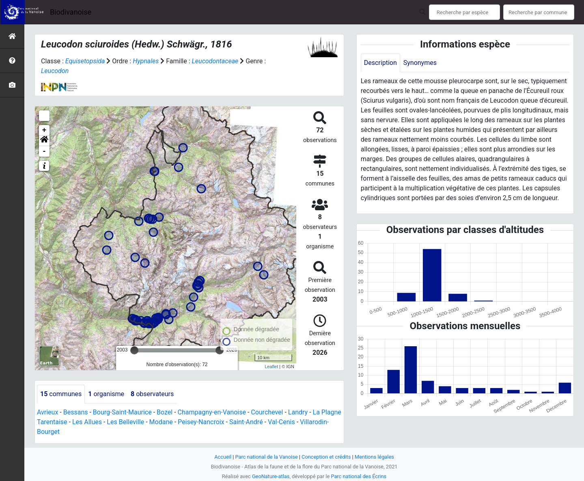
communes (61, 394)
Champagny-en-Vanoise (212, 412)
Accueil (222, 457)
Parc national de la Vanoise (266, 457)
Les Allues (87, 422)
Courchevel (267, 412)
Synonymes (420, 63)
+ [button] (44, 130)
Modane (161, 422)
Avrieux (47, 412)
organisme (106, 394)
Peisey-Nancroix (201, 422)
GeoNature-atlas (271, 476)
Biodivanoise (70, 12)
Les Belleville (125, 422)
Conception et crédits (326, 457)
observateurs (152, 394)
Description (380, 63)
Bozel (164, 412)
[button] (44, 141)
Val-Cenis (281, 422)
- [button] (44, 151)
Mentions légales (374, 457)
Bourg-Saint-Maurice (122, 412)
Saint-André (246, 422)
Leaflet (271, 366)
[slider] (134, 350)
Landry (298, 412)
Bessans (75, 412)
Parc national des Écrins (358, 476)
